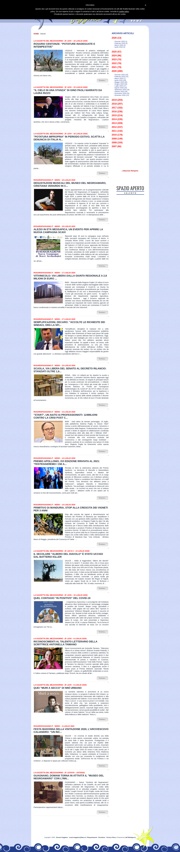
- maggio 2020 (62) (120, 82)
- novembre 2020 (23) (122, 93)
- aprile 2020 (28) (120, 80)
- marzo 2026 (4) (120, 45)
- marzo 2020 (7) (120, 78)
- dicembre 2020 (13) (121, 95)
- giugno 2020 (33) (120, 84)
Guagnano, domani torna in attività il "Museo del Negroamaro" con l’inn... (69, 777)
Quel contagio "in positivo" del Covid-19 (62, 598)
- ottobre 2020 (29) (121, 91)
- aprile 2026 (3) (119, 47)
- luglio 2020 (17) (120, 86)
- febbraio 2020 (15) (121, 76)
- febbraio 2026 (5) (121, 43)
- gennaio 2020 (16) (121, 75)
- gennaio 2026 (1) (120, 41)
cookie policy (124, 11)
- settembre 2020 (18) (122, 90)
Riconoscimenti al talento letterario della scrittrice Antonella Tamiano (65, 643)
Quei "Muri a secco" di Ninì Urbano (58, 687)
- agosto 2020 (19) (120, 88)
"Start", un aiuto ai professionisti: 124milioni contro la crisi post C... (65, 416)
